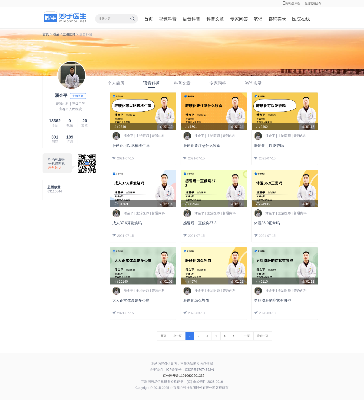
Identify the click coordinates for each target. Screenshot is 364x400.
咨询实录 (277, 19)
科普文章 (215, 19)
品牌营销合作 (313, 3)
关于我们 (156, 369)
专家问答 (239, 19)
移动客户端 (291, 3)
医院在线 (301, 19)
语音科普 (191, 19)
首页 (148, 19)
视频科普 (168, 19)
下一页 (246, 335)
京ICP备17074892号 (200, 369)
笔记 (258, 19)
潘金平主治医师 (64, 34)
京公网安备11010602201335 (183, 375)
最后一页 (262, 335)
